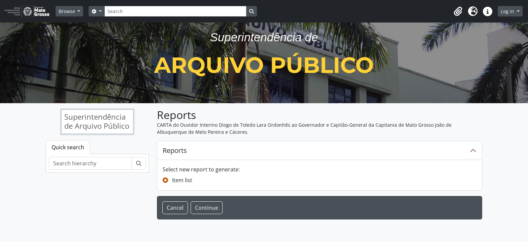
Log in (508, 11)
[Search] (175, 11)
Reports (175, 150)
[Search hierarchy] (90, 163)
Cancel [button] (175, 207)
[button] (458, 11)
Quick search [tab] (68, 147)
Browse (67, 11)
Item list (182, 180)
